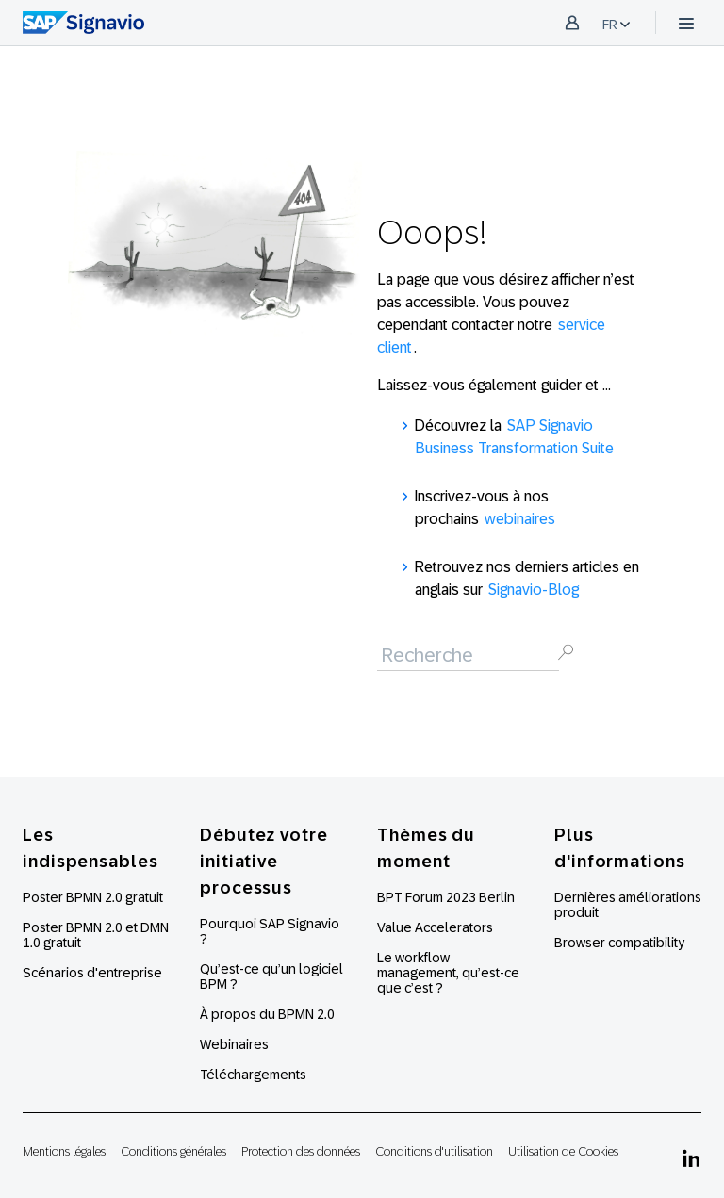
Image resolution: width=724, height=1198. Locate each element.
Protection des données (300, 1151)
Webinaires (234, 1044)
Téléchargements (253, 1074)
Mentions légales (64, 1151)
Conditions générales (173, 1151)
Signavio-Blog (533, 590)
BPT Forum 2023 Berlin (446, 897)
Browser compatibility (619, 942)
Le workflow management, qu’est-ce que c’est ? (448, 972)
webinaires (520, 519)
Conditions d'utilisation (434, 1151)
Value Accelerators (435, 927)
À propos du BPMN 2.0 (267, 1014)
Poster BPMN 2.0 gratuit (93, 897)
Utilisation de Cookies (563, 1151)
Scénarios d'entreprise (92, 972)
